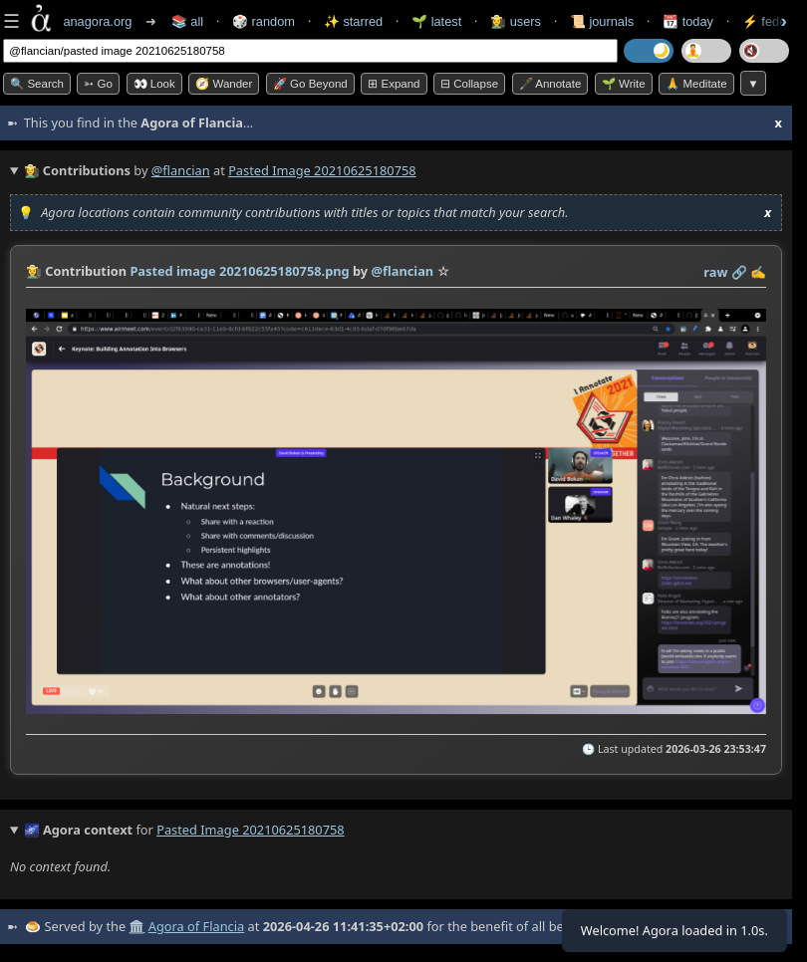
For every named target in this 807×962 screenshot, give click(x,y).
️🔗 (739, 272)
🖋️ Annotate (550, 84)
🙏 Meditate (696, 84)
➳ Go (98, 84)
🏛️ (136, 926)
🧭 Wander (223, 84)
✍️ (758, 272)
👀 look (154, 84)
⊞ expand (393, 84)
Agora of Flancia (196, 926)
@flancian (180, 170)
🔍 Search (37, 84)
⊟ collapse (469, 84)
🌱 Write (624, 84)
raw (715, 272)
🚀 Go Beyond (310, 84)
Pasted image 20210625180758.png (239, 271)
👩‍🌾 (34, 271)
